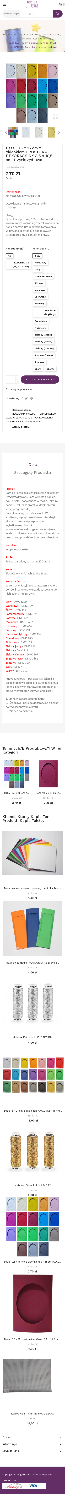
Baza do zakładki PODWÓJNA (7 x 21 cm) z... (32, 962)
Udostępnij (22, 398)
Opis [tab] (32, 465)
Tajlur (32, 1419)
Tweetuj (26, 398)
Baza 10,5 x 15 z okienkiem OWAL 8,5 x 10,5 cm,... (33, 1339)
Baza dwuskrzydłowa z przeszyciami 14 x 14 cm (32, 888)
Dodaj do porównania (19, 389)
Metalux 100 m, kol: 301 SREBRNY (32, 1037)
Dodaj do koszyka (41, 379)
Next (63, 93)
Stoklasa (32, 1190)
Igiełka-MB (17, 798)
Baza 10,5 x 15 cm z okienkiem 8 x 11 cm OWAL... (16, 792)
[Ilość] (11, 379)
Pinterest (31, 398)
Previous (1, 93)
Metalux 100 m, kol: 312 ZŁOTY (33, 1185)
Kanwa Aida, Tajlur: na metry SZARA (32, 1413)
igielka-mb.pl (27, 1474)
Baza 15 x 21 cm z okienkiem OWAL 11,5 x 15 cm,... (33, 1110)
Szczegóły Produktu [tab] (32, 473)
